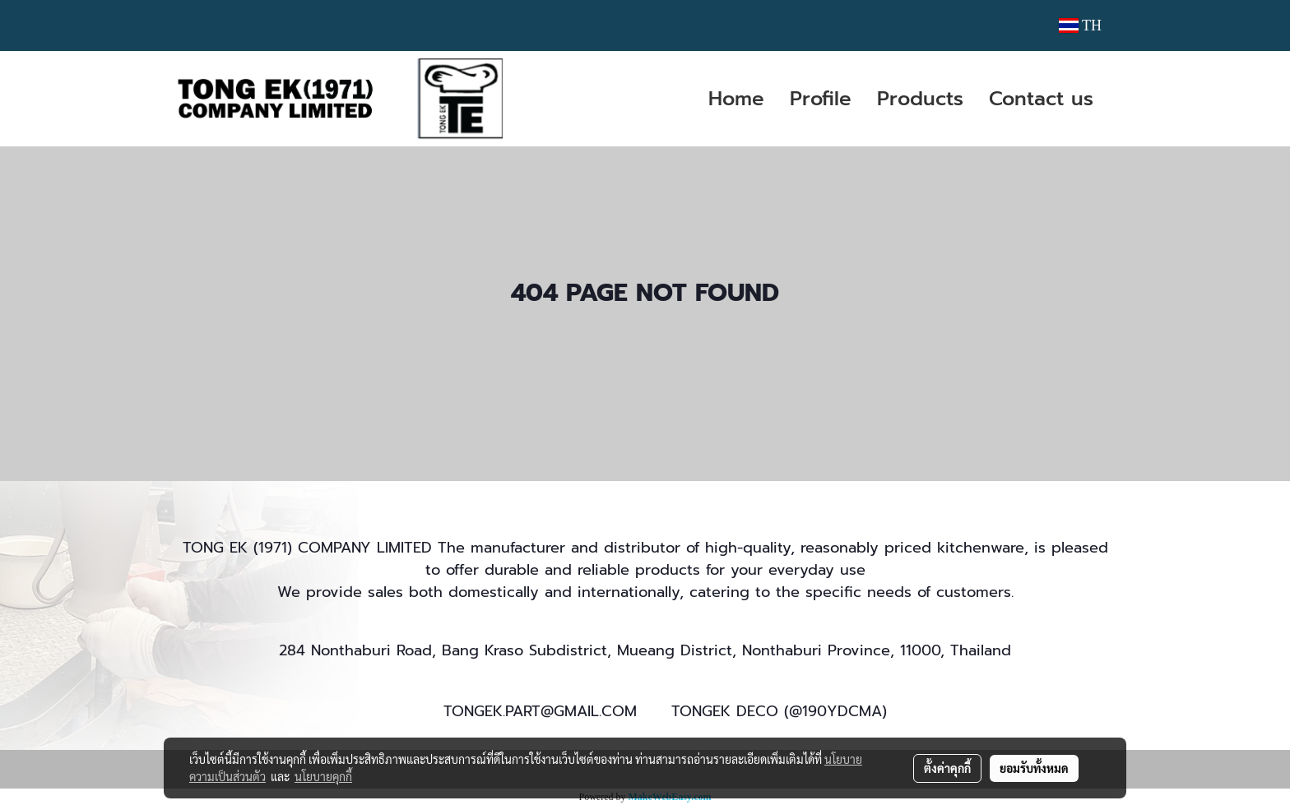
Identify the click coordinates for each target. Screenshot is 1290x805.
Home (736, 98)
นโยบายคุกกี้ (323, 776)
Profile (820, 98)
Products (920, 98)
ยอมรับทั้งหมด (1034, 768)
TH (1080, 25)
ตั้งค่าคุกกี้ (947, 768)
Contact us (1041, 98)
